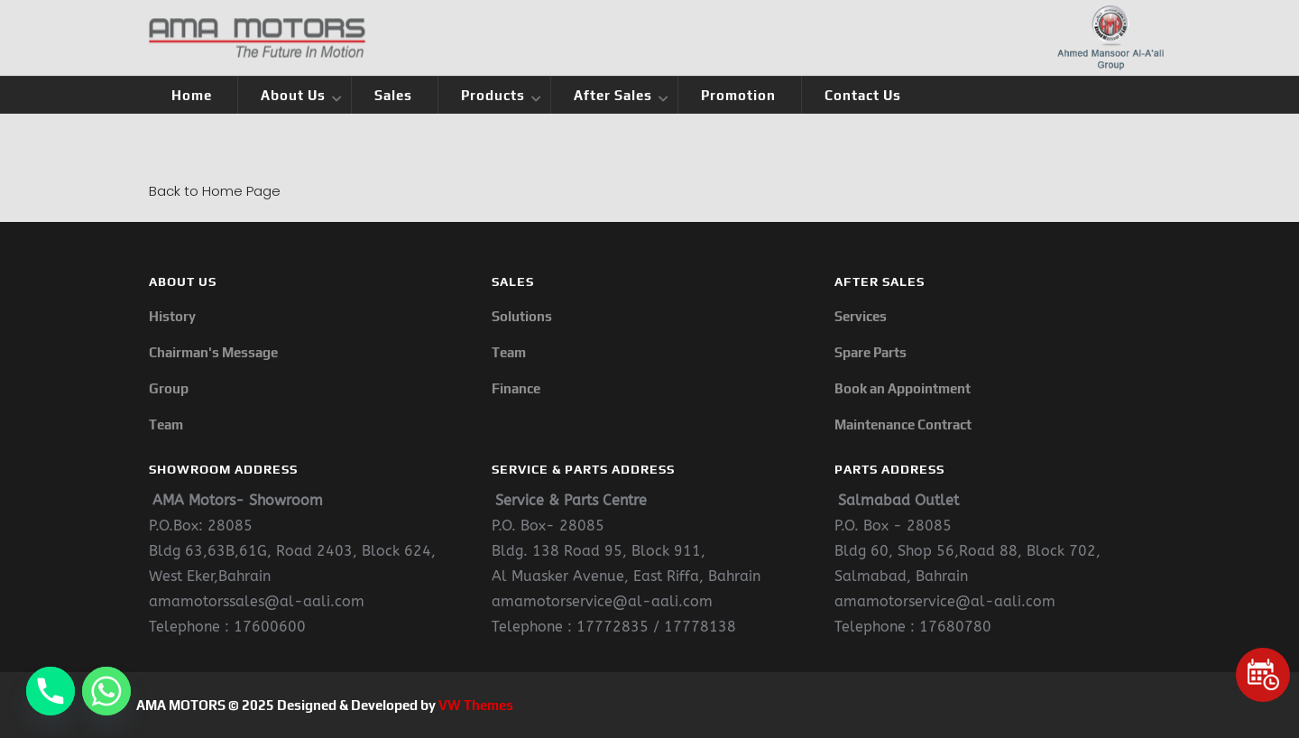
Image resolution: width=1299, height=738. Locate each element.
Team (166, 424)
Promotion (738, 95)
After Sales (613, 95)
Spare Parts (870, 352)
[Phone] (50, 691)
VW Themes (474, 705)
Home (191, 95)
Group (169, 388)
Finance (516, 388)
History (172, 316)
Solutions (522, 316)
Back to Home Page (215, 190)
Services (860, 316)
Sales (393, 95)
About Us (293, 95)
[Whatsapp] (106, 691)
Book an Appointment (902, 388)
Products (493, 95)
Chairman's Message (213, 352)
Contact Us (863, 95)
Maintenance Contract (903, 424)
